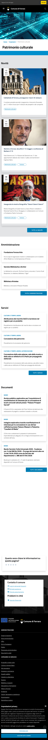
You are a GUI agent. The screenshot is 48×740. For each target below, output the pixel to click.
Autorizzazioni (5, 697)
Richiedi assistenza (14, 589)
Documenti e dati (6, 653)
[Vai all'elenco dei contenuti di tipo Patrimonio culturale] (10, 109)
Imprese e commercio (7, 671)
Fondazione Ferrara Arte (13, 252)
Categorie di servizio (8, 657)
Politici (3, 647)
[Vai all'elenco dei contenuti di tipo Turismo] (21, 164)
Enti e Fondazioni (6, 644)
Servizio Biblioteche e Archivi (15, 266)
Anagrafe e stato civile (8, 662)
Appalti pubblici (5, 674)
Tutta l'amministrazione (34, 293)
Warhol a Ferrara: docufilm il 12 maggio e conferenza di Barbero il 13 (23, 150)
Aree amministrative (7, 638)
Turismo (3, 680)
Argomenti (12, 42)
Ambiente (4, 691)
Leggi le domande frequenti (16, 586)
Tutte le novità (37, 230)
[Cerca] (45, 9)
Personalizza (23, 731)
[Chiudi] (45, 705)
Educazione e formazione (8, 686)
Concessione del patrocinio (14, 338)
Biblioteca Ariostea (11, 281)
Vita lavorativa (5, 668)
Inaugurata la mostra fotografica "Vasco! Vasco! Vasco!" (24, 204)
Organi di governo (6, 635)
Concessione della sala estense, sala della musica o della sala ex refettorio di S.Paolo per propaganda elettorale (23, 356)
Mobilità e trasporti (6, 683)
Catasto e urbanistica (7, 677)
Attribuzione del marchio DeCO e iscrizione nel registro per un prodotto (21, 319)
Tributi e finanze (6, 689)
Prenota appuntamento (15, 592)
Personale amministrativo (9, 650)
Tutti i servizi (38, 373)
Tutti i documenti (36, 470)
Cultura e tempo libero (7, 665)
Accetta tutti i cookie (24, 736)
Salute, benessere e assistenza (10, 694)
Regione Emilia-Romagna (7, 2)
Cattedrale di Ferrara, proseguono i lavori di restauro (23, 98)
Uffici (2, 641)
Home (5, 42)
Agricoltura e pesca (7, 700)
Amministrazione (7, 630)
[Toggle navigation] (4, 8)
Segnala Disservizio (14, 600)
